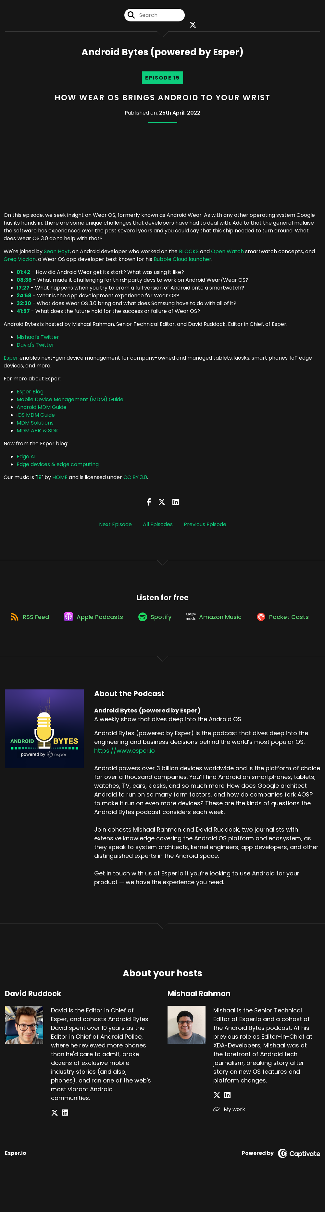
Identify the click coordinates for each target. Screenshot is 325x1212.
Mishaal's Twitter (38, 339)
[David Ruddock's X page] (54, 1141)
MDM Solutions (35, 425)
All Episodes (158, 526)
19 (39, 479)
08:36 (24, 282)
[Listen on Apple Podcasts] (126, 621)
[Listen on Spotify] (189, 622)
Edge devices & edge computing (58, 466)
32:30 (24, 305)
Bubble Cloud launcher (182, 261)
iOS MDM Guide (36, 417)
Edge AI (26, 459)
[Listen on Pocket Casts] (159, 645)
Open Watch (227, 253)
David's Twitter (35, 347)
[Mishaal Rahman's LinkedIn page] (225, 1124)
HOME (60, 479)
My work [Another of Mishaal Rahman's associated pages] (229, 1138)
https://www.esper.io (124, 779)
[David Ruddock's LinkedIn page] (62, 1141)
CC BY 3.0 (135, 479)
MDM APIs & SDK (37, 433)
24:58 (24, 298)
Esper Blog (30, 394)
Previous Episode (205, 526)
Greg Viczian (20, 261)
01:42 (23, 274)
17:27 (23, 290)
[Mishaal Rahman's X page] (216, 1124)
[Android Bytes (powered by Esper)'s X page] (192, 26)
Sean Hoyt (57, 253)
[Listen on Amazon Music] (251, 621)
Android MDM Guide (42, 409)
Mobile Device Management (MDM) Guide (70, 401)
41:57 (23, 313)
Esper (11, 360)
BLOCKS (189, 253)
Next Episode (115, 526)
